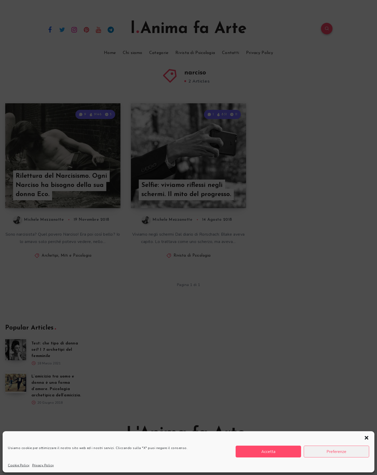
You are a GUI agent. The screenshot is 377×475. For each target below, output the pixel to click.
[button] (366, 437)
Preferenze (336, 451)
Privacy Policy (43, 465)
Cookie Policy (19, 465)
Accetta (268, 451)
